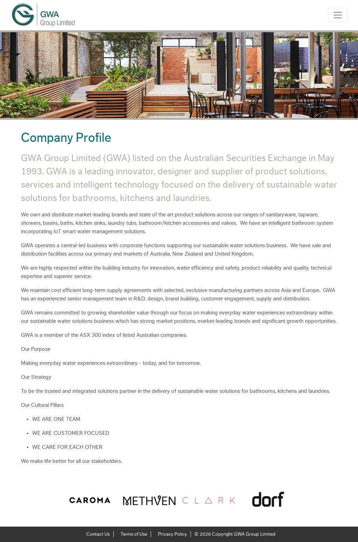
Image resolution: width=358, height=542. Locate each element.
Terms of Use (134, 534)
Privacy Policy (172, 534)
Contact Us (98, 534)
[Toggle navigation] (338, 15)
